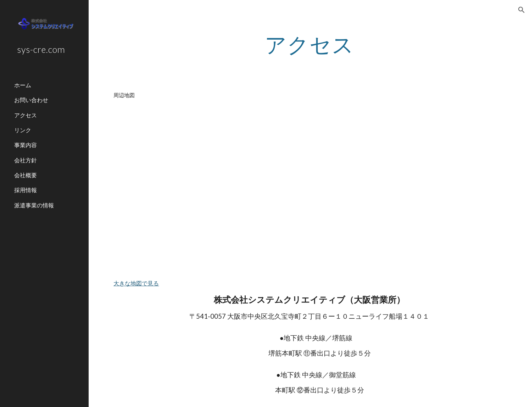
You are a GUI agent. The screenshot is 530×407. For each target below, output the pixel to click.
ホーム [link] (22, 85)
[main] (309, 44)
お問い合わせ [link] (31, 99)
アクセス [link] (25, 115)
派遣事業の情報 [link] (34, 205)
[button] (521, 9)
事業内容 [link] (25, 144)
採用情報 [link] (25, 189)
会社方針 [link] (25, 160)
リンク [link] (22, 130)
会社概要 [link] (25, 175)
